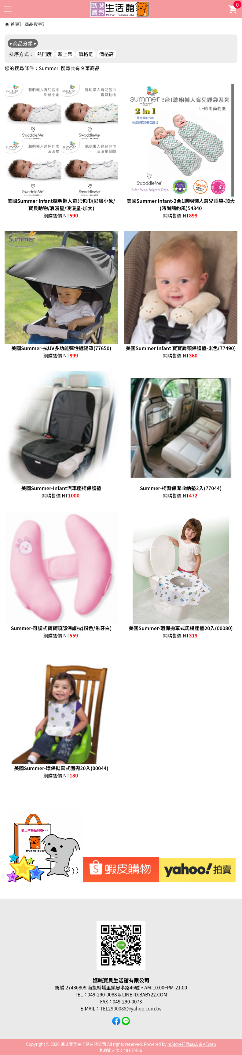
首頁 (14, 24)
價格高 (106, 54)
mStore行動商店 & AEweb (191, 1044)
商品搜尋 (33, 24)
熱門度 (44, 54)
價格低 (86, 54)
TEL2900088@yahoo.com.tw (131, 1008)
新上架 (65, 54)
